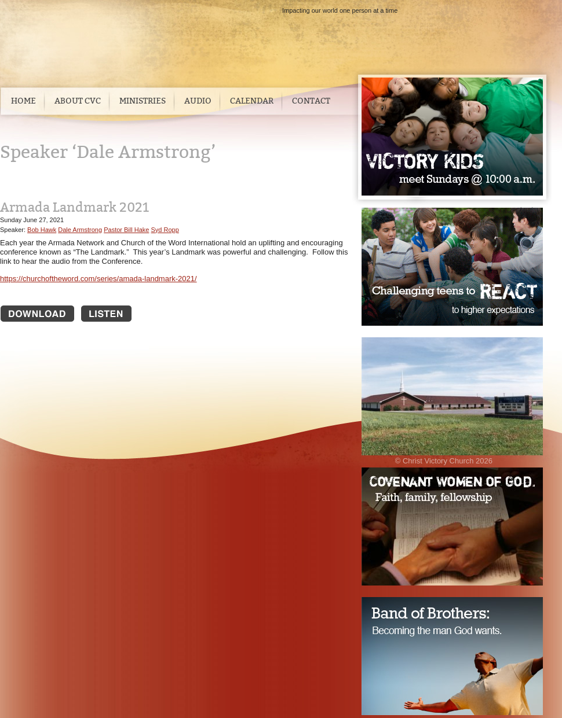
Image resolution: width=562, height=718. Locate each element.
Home (23, 101)
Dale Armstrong (80, 229)
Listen (118, 313)
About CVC (77, 101)
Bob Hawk (41, 229)
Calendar (251, 101)
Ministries (142, 101)
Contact (311, 101)
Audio (197, 101)
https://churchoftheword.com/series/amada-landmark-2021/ (98, 278)
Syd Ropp (165, 229)
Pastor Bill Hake (126, 229)
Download (37, 313)
